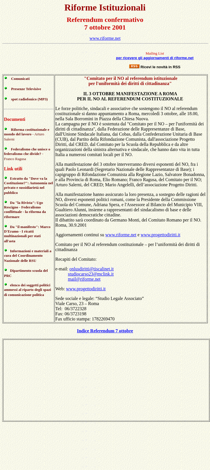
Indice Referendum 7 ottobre (105, 330)
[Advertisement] (55, 60)
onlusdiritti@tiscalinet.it (91, 268)
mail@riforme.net (84, 279)
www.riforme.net (104, 38)
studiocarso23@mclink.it (91, 274)
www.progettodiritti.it (160, 234)
